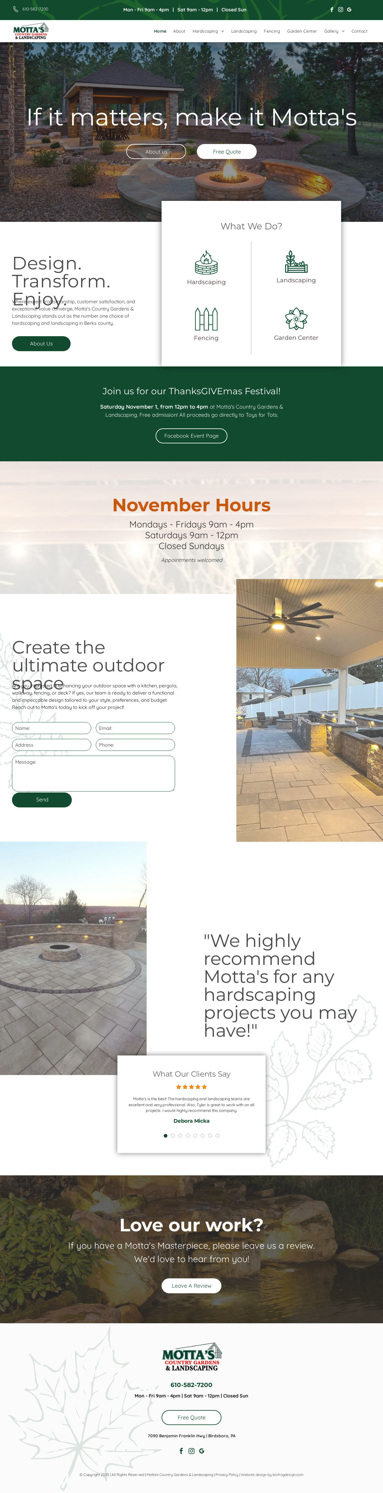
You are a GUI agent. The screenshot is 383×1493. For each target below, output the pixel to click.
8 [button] (208, 1125)
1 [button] (174, 1125)
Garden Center (288, 328)
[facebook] (332, 10)
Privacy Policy (226, 1474)
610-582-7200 (35, 9)
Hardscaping (215, 282)
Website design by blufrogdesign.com (272, 1474)
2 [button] (179, 1125)
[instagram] (340, 10)
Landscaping (288, 281)
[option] (191, 1107)
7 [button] (203, 1125)
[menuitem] (160, 31)
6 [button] (198, 1125)
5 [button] (194, 1125)
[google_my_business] (349, 10)
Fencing (215, 328)
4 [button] (189, 1125)
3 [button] (184, 1125)
